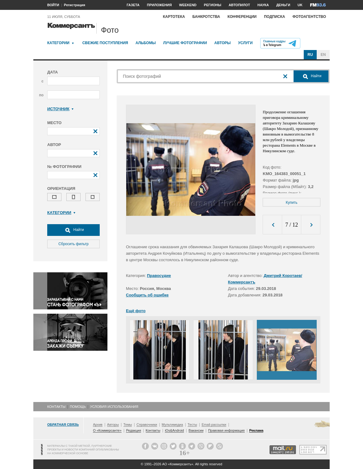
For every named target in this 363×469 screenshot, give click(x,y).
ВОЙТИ (53, 5)
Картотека (174, 17)
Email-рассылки (214, 424)
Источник (60, 109)
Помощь (78, 406)
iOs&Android (174, 430)
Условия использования (114, 406)
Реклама (256, 430)
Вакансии (196, 430)
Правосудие (159, 275)
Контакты (56, 406)
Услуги (245, 43)
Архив (97, 424)
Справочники (146, 424)
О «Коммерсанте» (107, 430)
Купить (292, 202)
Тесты (192, 424)
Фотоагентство (309, 17)
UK (300, 5)
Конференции (242, 17)
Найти (73, 230)
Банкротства (206, 17)
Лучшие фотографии (185, 43)
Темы (127, 424)
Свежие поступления (105, 43)
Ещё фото (135, 310)
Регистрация (74, 5)
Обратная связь (63, 424)
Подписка (274, 17)
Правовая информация (226, 430)
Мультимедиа (172, 424)
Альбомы (146, 43)
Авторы (222, 43)
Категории (58, 43)
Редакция (133, 430)
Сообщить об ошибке (147, 295)
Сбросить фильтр (73, 244)
